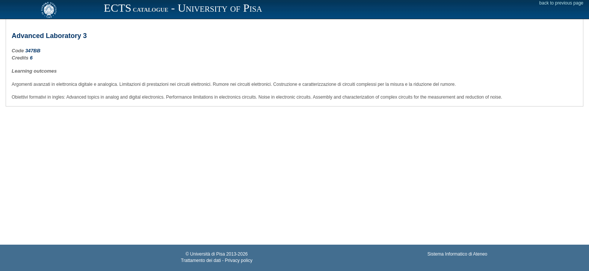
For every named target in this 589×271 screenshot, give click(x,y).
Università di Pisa (207, 254)
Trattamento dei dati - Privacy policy (216, 260)
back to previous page (561, 3)
